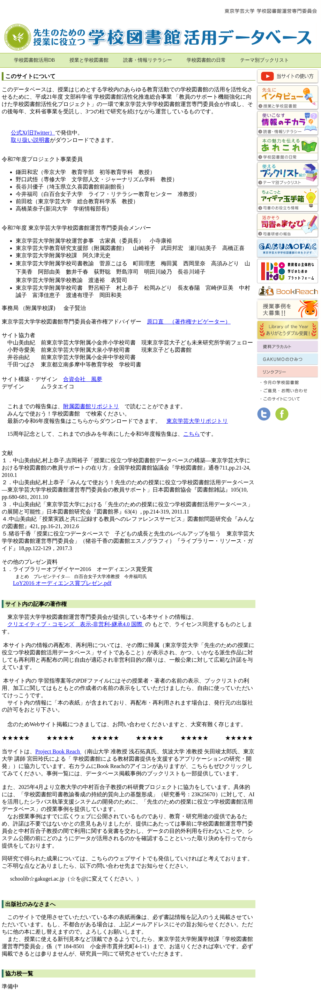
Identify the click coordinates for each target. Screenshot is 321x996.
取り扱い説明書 (30, 140)
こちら (191, 434)
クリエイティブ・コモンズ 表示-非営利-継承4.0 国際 (75, 624)
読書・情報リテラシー (147, 60)
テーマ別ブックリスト (264, 60)
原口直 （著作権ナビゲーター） (189, 322)
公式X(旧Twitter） (33, 133)
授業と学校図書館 (89, 60)
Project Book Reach (58, 751)
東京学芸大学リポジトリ (197, 421)
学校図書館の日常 (206, 60)
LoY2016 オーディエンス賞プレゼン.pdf (62, 583)
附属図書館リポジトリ (91, 406)
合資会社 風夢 (82, 379)
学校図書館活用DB (34, 60)
